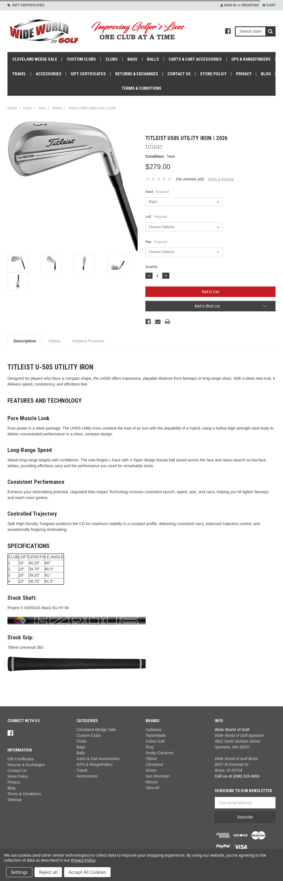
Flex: (156, 242)
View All (152, 788)
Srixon (151, 770)
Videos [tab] (54, 341)
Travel (19, 73)
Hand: (157, 192)
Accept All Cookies (87, 872)
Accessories (48, 73)
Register (250, 5)
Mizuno (152, 782)
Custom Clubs (81, 59)
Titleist (57, 108)
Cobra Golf (155, 741)
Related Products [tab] (88, 341)
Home (12, 108)
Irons (42, 108)
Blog (266, 73)
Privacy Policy (83, 860)
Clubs (112, 59)
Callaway (153, 729)
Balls (153, 59)
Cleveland (154, 764)
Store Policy (213, 73)
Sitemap (14, 799)
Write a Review (221, 179)
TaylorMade (156, 735)
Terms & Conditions (141, 88)
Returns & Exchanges (136, 73)
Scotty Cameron (159, 753)
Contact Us (179, 73)
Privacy (243, 73)
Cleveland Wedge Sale (34, 59)
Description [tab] (25, 341)
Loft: (156, 217)
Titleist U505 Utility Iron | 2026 (92, 108)
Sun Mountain (157, 776)
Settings (19, 872)
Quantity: (151, 267)
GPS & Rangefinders (251, 59)
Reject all (48, 872)
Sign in (228, 5)
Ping (149, 747)
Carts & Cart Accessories (195, 59)
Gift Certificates (25, 5)
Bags (132, 59)
